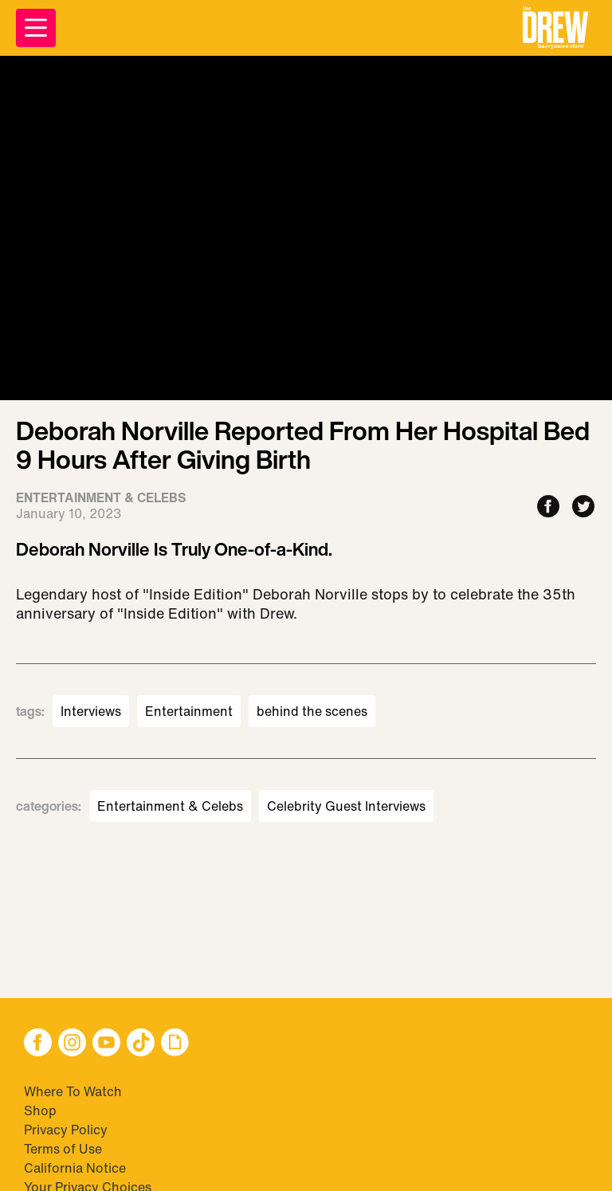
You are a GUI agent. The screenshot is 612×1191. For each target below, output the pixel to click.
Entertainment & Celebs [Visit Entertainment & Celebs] (170, 806)
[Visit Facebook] (38, 1043)
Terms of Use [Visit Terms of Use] (63, 1148)
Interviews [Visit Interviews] (91, 711)
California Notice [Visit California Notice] (75, 1167)
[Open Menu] (36, 28)
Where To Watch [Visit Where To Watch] (73, 1091)
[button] (555, 28)
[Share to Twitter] (583, 507)
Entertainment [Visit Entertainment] (189, 711)
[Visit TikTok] (141, 1043)
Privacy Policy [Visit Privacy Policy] (66, 1129)
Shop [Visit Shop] (40, 1110)
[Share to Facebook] (548, 507)
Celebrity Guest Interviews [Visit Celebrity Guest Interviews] (346, 806)
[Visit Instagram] (72, 1043)
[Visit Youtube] (106, 1043)
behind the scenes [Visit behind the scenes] (312, 711)
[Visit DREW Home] (555, 28)
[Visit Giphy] (175, 1043)
